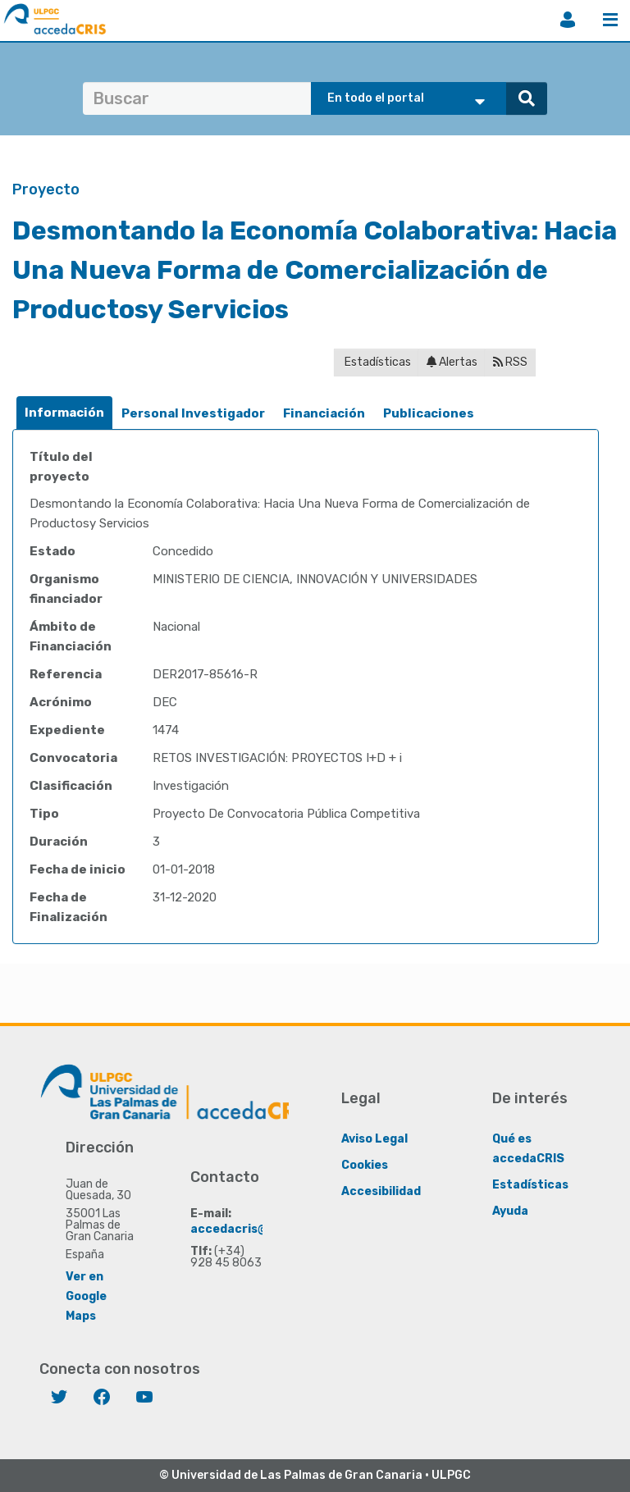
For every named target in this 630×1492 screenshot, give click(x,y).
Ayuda (510, 1211)
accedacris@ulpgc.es (253, 1229)
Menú (610, 20)
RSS (510, 362)
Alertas (452, 362)
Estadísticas (376, 362)
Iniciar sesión (568, 20)
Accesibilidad (381, 1191)
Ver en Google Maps (86, 1296)
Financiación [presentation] (324, 413)
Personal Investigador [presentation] (193, 413)
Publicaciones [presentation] (428, 413)
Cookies (364, 1165)
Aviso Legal (374, 1139)
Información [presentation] (64, 412)
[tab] (64, 413)
